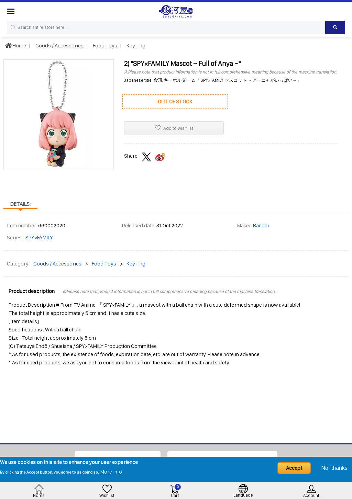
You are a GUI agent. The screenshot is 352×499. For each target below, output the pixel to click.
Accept (294, 468)
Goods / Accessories (59, 45)
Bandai (261, 225)
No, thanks (334, 468)
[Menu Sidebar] (11, 11)
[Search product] (335, 27)
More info (111, 471)
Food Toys (104, 45)
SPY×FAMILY (39, 237)
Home (15, 45)
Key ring (135, 45)
